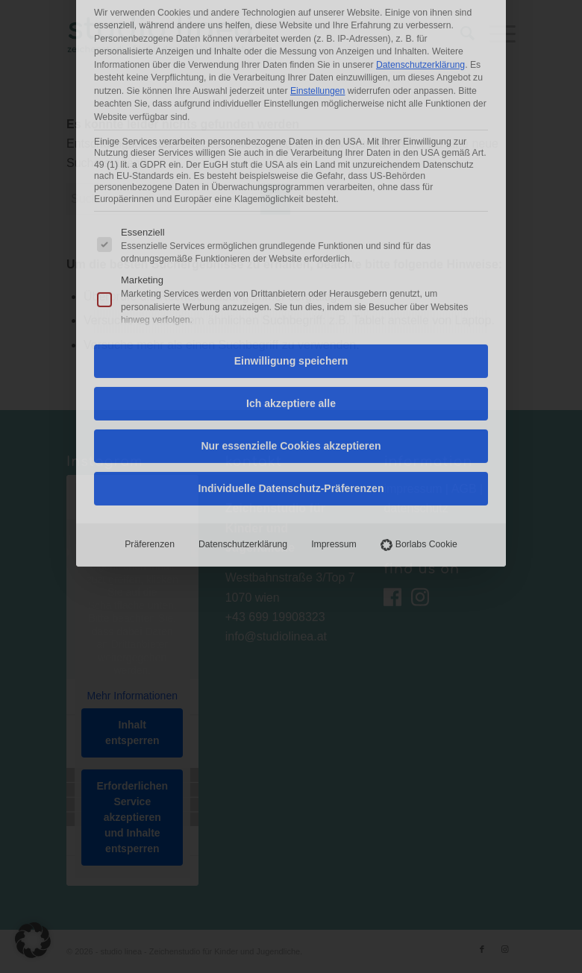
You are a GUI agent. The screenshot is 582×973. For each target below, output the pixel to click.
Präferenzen (150, 367)
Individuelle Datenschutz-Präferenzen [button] (291, 311)
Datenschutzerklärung (242, 367)
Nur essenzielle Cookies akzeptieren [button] (291, 268)
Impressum (334, 367)
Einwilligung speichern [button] (291, 183)
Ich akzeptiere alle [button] (291, 226)
